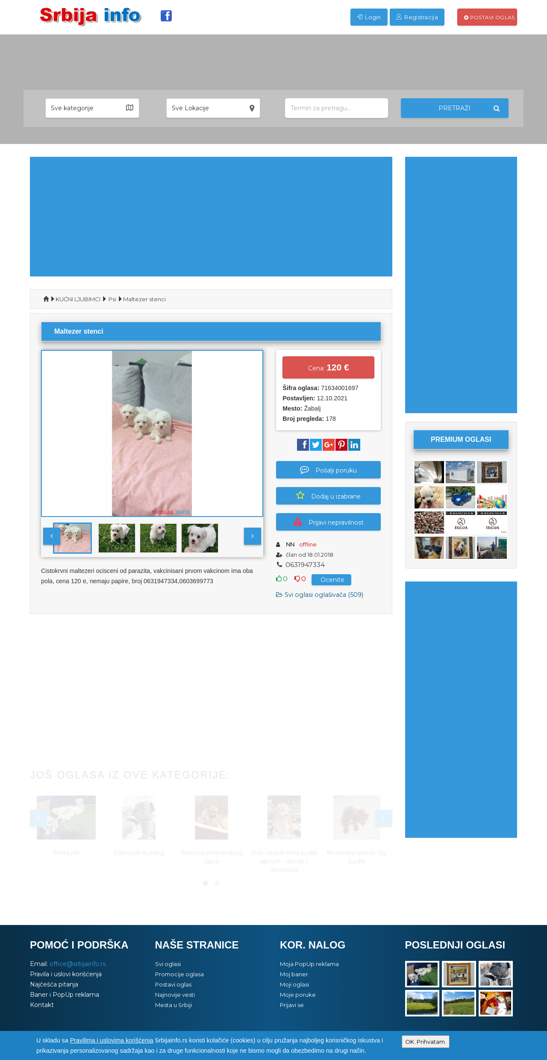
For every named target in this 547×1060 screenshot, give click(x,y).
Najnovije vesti (175, 994)
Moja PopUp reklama (309, 963)
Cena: (328, 367)
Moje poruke (298, 994)
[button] (92, 108)
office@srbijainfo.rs (78, 964)
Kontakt (42, 1005)
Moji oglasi (294, 984)
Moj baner (294, 974)
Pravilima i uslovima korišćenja (111, 1040)
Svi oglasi (168, 963)
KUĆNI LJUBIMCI (78, 299)
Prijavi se (292, 1004)
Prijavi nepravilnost (328, 521)
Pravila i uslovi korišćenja (66, 974)
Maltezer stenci (144, 299)
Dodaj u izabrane (328, 495)
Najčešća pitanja (54, 984)
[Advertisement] (211, 216)
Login (369, 17)
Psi (112, 299)
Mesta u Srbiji (173, 1004)
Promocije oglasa (179, 974)
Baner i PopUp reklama (64, 994)
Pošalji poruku (328, 469)
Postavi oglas (489, 17)
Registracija (417, 17)
